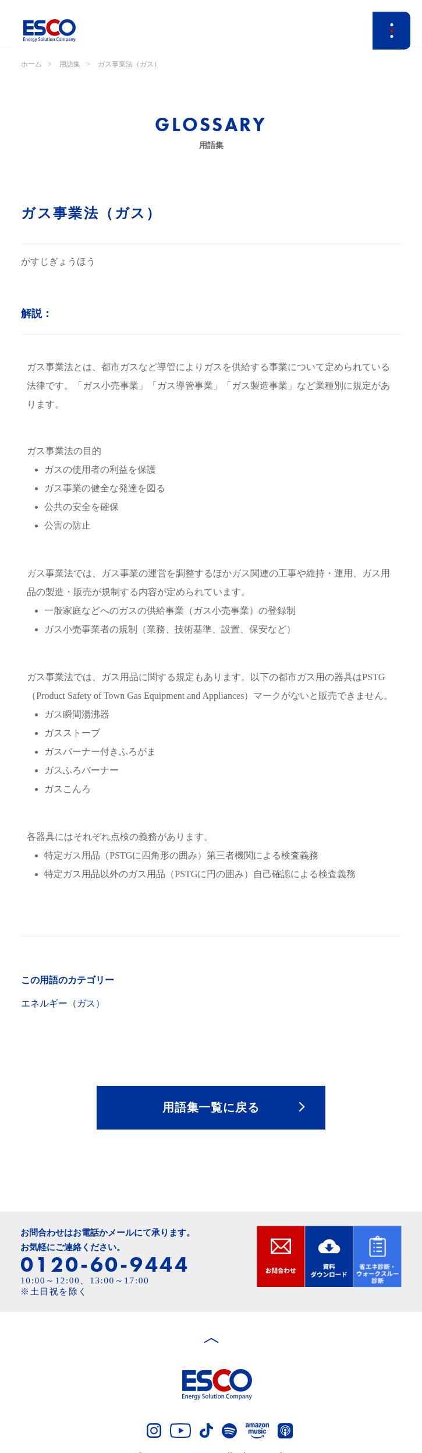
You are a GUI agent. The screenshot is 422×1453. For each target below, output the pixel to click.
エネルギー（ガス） (63, 1003)
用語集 (69, 64)
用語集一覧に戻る (211, 1107)
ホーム (31, 64)
